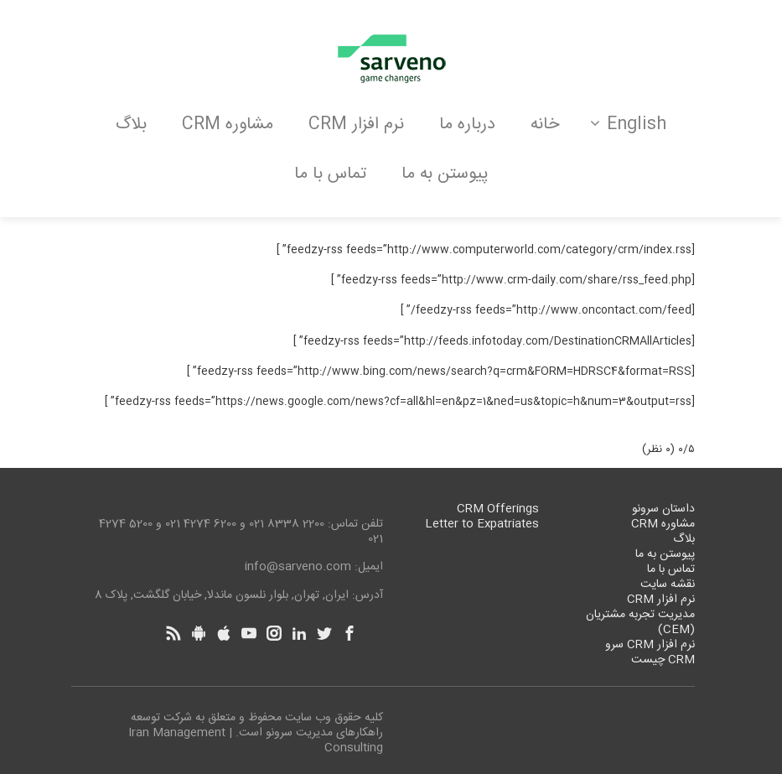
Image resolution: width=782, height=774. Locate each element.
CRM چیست (663, 660)
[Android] (198, 633)
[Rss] (173, 633)
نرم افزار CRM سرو (650, 645)
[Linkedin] (299, 633)
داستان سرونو (663, 509)
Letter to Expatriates (482, 524)
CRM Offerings (498, 509)
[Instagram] (274, 633)
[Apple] (223, 633)
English (628, 124)
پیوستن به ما (445, 174)
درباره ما (467, 124)
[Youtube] (249, 633)
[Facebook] (349, 633)
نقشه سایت (667, 584)
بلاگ (131, 124)
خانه (545, 124)
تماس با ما (330, 174)
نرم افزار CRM (356, 124)
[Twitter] (324, 633)
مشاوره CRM (227, 124)
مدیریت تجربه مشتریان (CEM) (640, 622)
